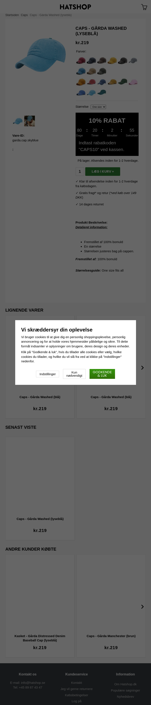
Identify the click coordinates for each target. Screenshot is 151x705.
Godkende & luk (102, 374)
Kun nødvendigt (74, 373)
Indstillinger (47, 374)
